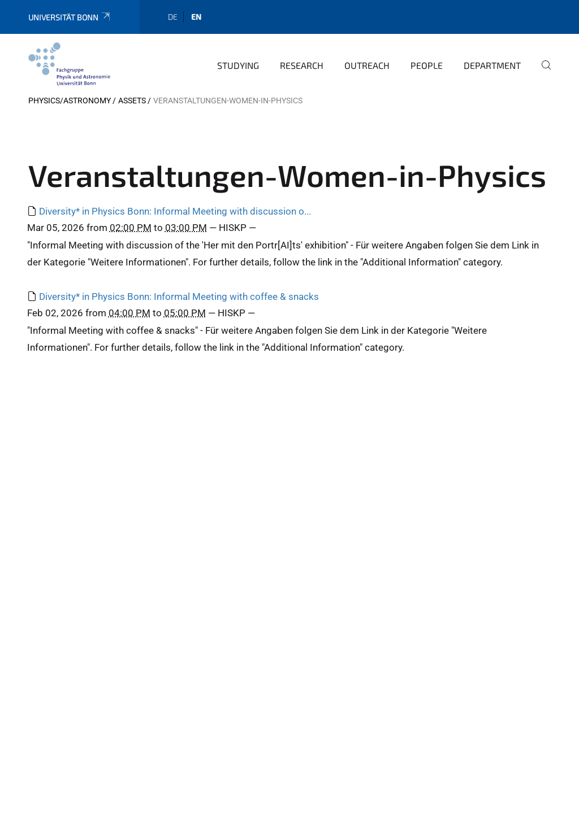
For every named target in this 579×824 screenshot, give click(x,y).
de (173, 16)
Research (301, 65)
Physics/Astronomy (69, 100)
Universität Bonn (69, 17)
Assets (132, 100)
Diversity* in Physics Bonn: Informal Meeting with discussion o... (175, 211)
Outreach (367, 65)
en (196, 16)
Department (492, 65)
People (427, 65)
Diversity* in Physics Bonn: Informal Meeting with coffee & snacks (179, 296)
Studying (238, 65)
